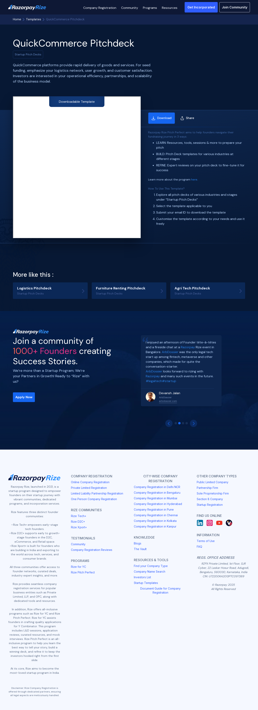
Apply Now (23, 397)
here (194, 179)
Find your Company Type (151, 566)
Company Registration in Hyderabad (158, 504)
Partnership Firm (207, 487)
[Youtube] (219, 523)
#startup (169, 381)
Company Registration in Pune (154, 509)
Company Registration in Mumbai (155, 498)
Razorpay (188, 347)
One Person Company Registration (94, 499)
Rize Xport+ (79, 527)
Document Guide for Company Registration (160, 590)
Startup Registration (210, 504)
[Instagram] (209, 523)
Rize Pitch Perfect (83, 572)
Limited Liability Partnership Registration (97, 493)
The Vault (140, 549)
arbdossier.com (168, 401)
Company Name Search (149, 571)
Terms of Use (206, 541)
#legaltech (154, 381)
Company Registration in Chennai (156, 515)
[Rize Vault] (229, 523)
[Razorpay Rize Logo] (27, 7)
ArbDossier (170, 352)
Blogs (137, 543)
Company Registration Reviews (91, 549)
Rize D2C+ (78, 521)
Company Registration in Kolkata (155, 520)
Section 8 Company (210, 499)
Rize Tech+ (78, 516)
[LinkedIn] (200, 523)
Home (17, 19)
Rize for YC (78, 566)
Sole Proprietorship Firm (213, 493)
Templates (33, 19)
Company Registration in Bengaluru (157, 492)
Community (78, 544)
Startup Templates (146, 583)
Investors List (142, 577)
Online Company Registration (90, 482)
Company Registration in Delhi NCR (157, 487)
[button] (99, 7)
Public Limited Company (212, 482)
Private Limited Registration (89, 487)
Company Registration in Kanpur (155, 526)
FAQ (199, 546)
